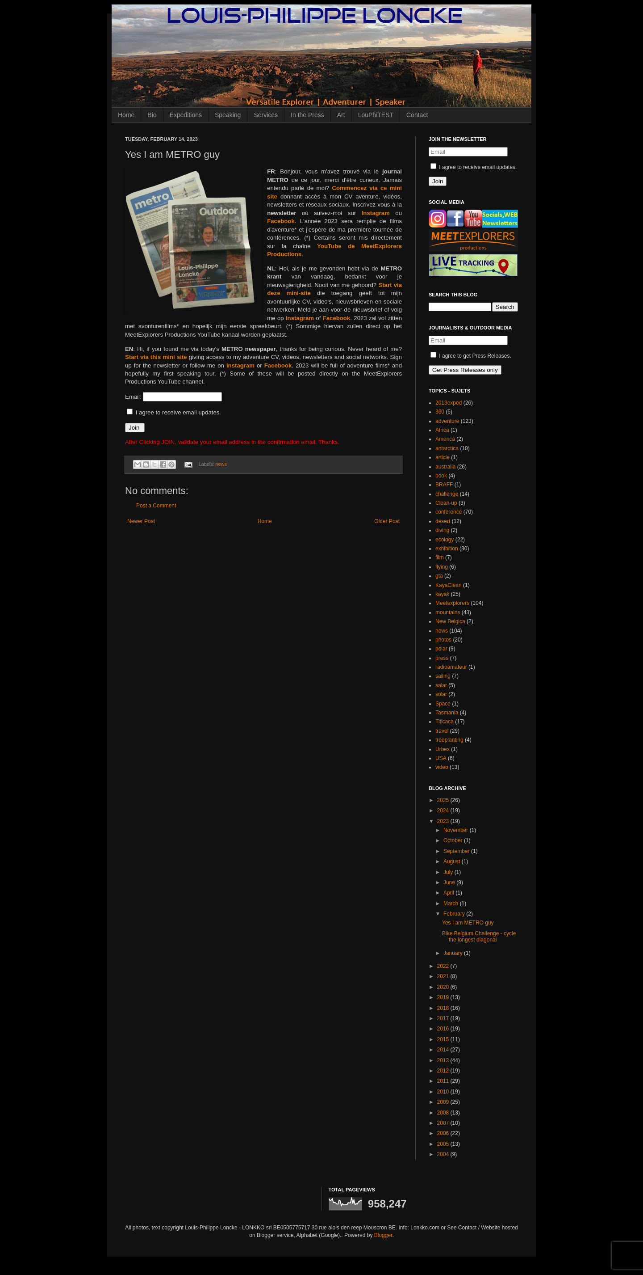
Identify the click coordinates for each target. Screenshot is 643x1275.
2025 (444, 800)
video (441, 767)
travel (441, 731)
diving (442, 530)
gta (439, 576)
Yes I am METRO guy (468, 923)
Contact (417, 114)
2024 (444, 810)
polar (441, 649)
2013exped (448, 403)
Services (266, 114)
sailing (443, 676)
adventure (447, 421)
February (454, 914)
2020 (444, 987)
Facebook (281, 221)
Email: (134, 396)
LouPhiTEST (375, 114)
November (456, 830)
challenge (446, 494)
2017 (444, 1018)
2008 (444, 1113)
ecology (444, 539)
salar (441, 685)
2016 (444, 1029)
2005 (444, 1144)
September (457, 851)
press (441, 658)
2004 (444, 1154)
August (452, 861)
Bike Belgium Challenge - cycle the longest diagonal (479, 936)
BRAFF (444, 484)
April (449, 893)
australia (445, 467)
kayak (442, 594)
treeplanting (449, 740)
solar (441, 694)
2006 (444, 1133)
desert (442, 521)
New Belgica (450, 621)
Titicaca (444, 721)
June (449, 882)
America (445, 439)
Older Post (387, 521)
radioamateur (451, 667)
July (449, 872)
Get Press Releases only (465, 370)
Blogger (383, 1235)
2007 (444, 1123)
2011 (444, 1081)
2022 (444, 966)
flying (441, 567)
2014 (444, 1050)
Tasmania (446, 712)
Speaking (228, 114)
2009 (444, 1102)
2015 (444, 1039)
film (439, 557)
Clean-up (446, 503)
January (453, 953)
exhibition (446, 548)
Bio (151, 114)
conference (448, 512)
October (453, 840)
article (442, 457)
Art (341, 114)
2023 (444, 821)
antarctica (447, 448)
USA (441, 758)
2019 (444, 997)
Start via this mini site (156, 357)
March (451, 903)
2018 (444, 1008)
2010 (444, 1092)
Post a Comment (156, 505)
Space (443, 704)
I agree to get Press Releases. (470, 356)
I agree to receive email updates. (174, 412)
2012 (444, 1071)
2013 (444, 1060)
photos (443, 640)
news (221, 464)
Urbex (442, 749)
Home (126, 114)
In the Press (307, 114)
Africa (442, 430)
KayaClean (448, 585)
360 (439, 412)
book (441, 476)
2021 (444, 976)
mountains (447, 612)
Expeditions (186, 114)
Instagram (376, 213)
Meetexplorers (452, 603)
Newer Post (141, 521)
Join (135, 427)
